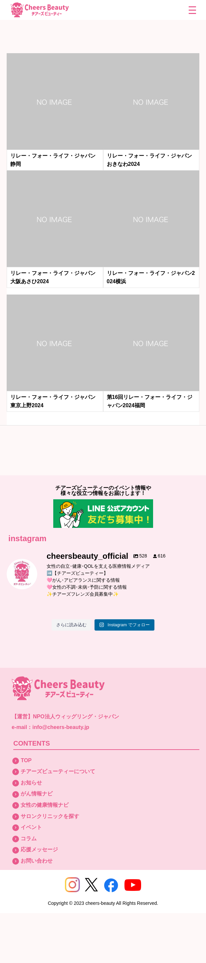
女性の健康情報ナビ (45, 805)
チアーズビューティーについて (58, 771)
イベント (31, 827)
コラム (29, 838)
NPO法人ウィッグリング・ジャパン (76, 716)
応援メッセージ (39, 849)
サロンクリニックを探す (50, 816)
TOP (26, 760)
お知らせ (31, 782)
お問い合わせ (37, 861)
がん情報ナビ (37, 793)
